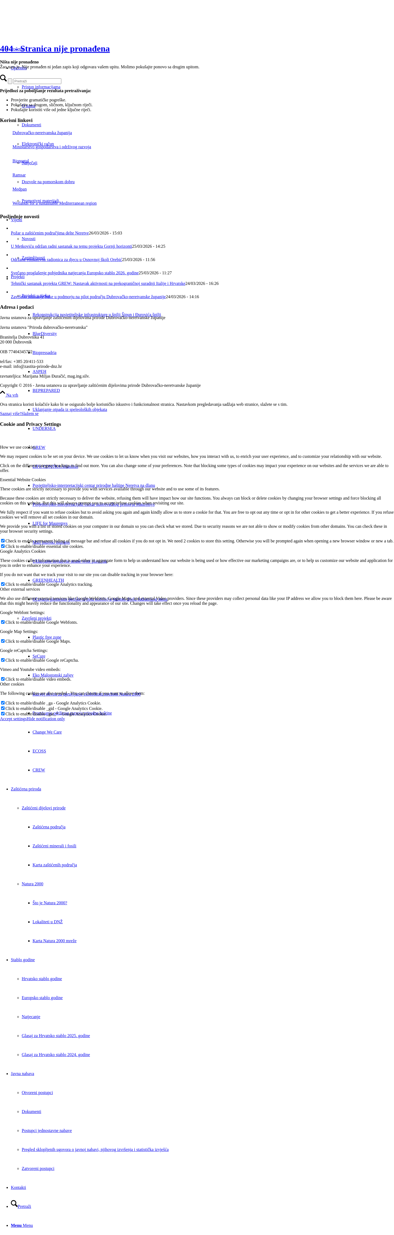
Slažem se (30, 413)
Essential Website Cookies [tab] (23, 479)
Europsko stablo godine (42, 997)
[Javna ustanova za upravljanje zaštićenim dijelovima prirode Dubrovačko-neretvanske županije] (40, 25)
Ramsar (13, 175)
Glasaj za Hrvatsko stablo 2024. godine (56, 1054)
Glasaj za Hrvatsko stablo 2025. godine (56, 1035)
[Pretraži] (21, 1206)
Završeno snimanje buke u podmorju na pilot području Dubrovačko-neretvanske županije (88, 296)
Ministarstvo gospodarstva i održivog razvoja (45, 146)
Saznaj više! (10, 413)
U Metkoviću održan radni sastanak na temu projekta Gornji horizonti (71, 246)
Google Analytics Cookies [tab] (23, 551)
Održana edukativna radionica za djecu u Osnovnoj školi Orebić (66, 259)
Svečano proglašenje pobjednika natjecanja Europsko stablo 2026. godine (75, 273)
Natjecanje (31, 1016)
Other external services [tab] (20, 589)
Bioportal (14, 161)
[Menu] (22, 1225)
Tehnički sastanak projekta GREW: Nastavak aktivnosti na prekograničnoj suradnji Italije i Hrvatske (98, 283)
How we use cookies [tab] (18, 447)
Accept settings (13, 718)
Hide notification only (46, 718)
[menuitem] (213, 390)
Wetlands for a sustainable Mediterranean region (48, 203)
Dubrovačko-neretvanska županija (36, 132)
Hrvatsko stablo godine (42, 978)
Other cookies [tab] (12, 684)
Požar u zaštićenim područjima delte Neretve (50, 233)
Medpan (13, 189)
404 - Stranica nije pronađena (55, 48)
